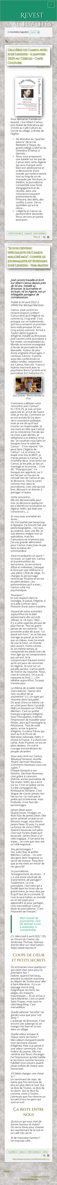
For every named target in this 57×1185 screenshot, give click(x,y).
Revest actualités (31, 13)
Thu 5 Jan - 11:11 (43, 67)
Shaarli (6, 1171)
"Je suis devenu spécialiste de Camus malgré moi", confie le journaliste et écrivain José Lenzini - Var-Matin (27, 257)
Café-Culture (14, 233)
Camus (27, 233)
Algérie (12, 1152)
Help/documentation (39, 1176)
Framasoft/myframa (28, 1179)
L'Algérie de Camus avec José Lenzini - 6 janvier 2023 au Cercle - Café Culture (27, 56)
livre (44, 1152)
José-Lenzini (39, 233)
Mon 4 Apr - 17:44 (42, 269)
